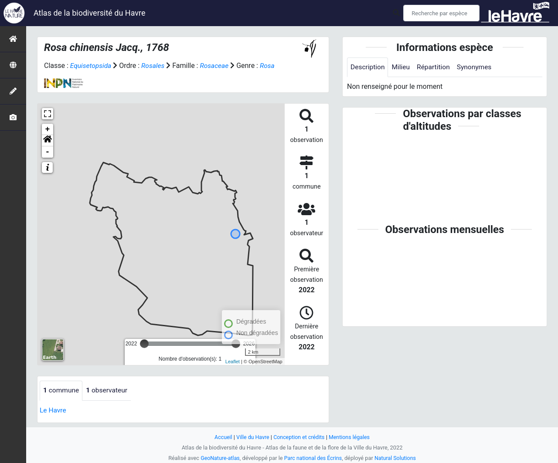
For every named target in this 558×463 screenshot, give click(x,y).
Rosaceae (216, 65)
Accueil (221, 437)
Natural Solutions (396, 458)
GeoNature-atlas (218, 458)
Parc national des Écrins (313, 458)
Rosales (155, 65)
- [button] (47, 152)
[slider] (144, 343)
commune (61, 390)
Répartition (435, 67)
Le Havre (53, 410)
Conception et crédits (299, 437)
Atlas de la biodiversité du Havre (90, 12)
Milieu (402, 67)
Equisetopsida (91, 65)
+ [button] (47, 129)
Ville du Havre (252, 437)
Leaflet (232, 361)
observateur (108, 390)
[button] (47, 140)
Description (368, 67)
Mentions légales (351, 437)
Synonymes (477, 67)
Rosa (270, 65)
